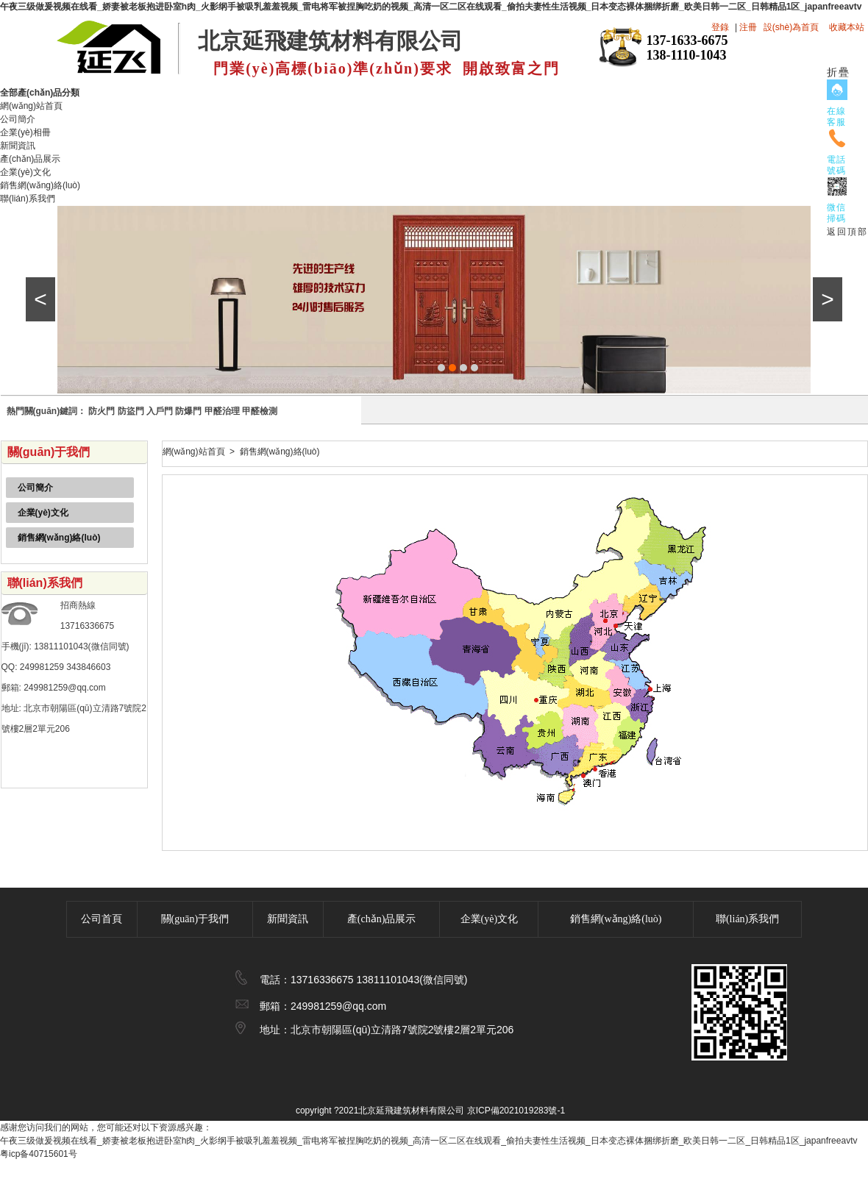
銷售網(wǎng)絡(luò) (40, 185)
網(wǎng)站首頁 (31, 106)
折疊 (838, 72)
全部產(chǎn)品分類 (45, 93)
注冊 (748, 27)
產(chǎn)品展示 (30, 159)
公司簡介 (17, 119)
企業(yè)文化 (25, 172)
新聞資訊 (17, 145)
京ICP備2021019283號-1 (516, 1110)
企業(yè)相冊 (25, 132)
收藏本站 (846, 27)
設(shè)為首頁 (791, 27)
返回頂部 (847, 232)
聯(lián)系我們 (27, 198)
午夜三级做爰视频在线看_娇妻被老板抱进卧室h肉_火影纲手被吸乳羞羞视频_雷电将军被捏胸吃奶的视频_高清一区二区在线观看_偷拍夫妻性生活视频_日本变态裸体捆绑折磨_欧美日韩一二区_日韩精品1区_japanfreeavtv (430, 6)
